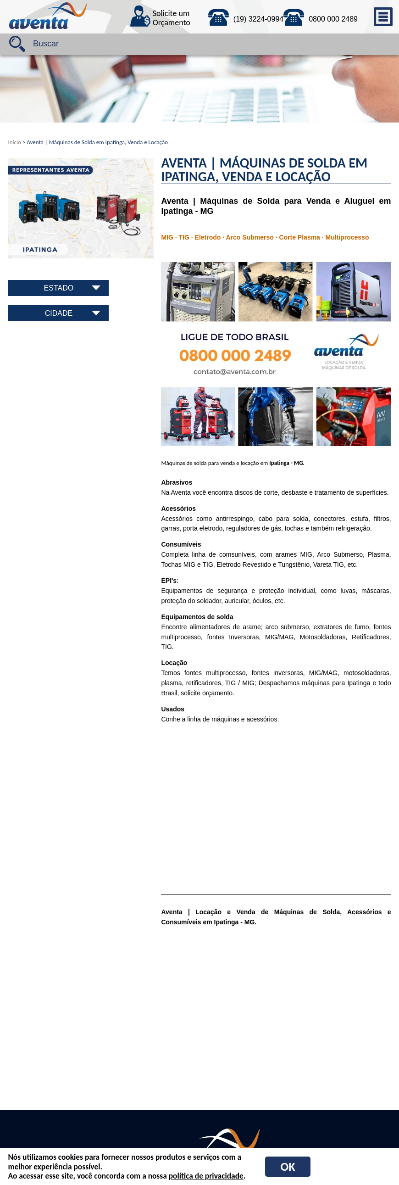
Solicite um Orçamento (171, 18)
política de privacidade (206, 1176)
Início (14, 142)
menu (383, 17)
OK (288, 1166)
